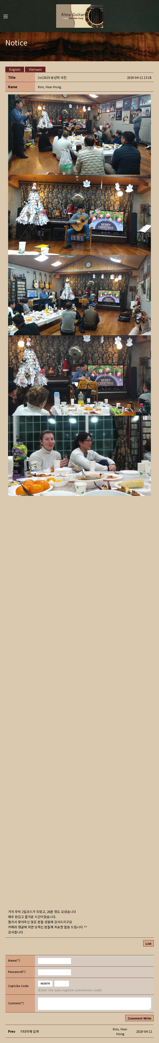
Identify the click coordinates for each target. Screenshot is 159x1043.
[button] (49, 87)
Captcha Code (18, 986)
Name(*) (14, 960)
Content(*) (16, 1003)
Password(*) (17, 972)
